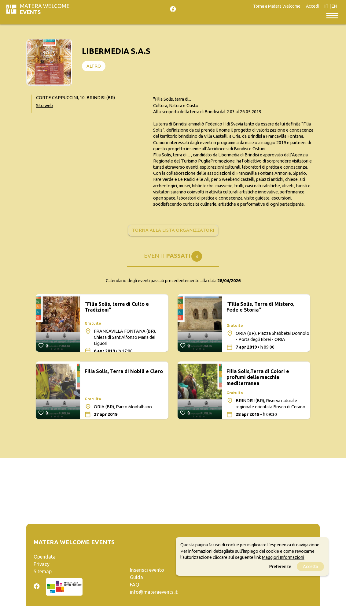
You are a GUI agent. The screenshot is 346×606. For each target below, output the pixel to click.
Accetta (310, 566)
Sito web (44, 105)
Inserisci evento (147, 570)
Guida (136, 577)
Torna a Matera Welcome (276, 6)
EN (334, 6)
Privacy (42, 564)
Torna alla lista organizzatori (173, 230)
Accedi (312, 6)
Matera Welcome (45, 9)
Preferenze (280, 566)
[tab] (173, 259)
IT (326, 6)
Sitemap (43, 571)
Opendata (45, 556)
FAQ (134, 584)
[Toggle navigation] (332, 15)
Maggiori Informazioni (283, 557)
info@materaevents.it (154, 592)
